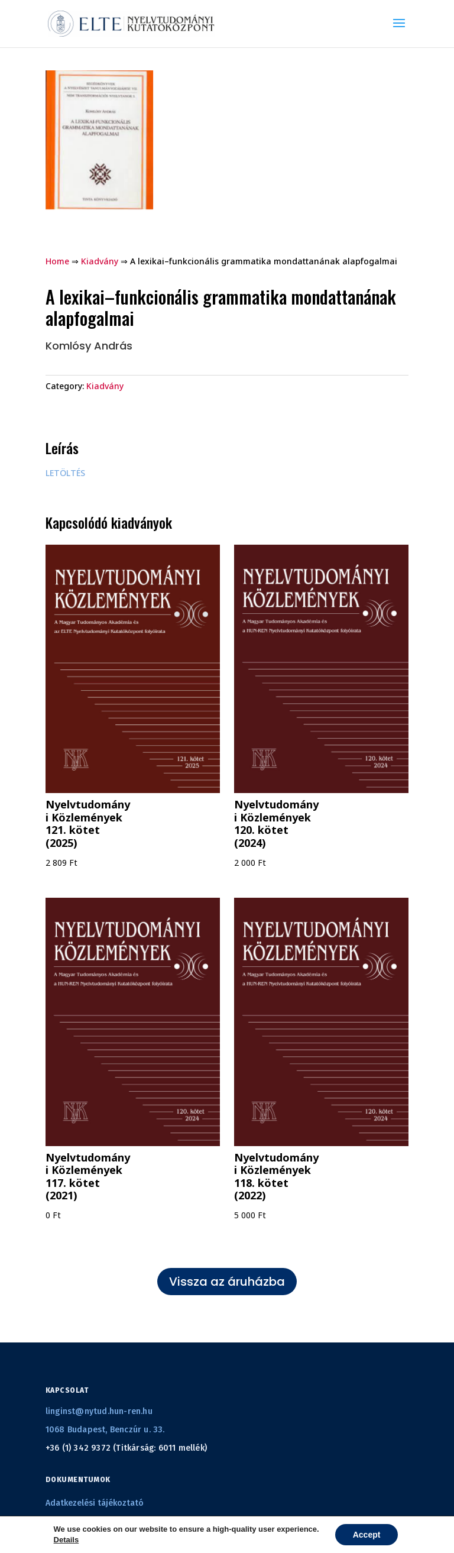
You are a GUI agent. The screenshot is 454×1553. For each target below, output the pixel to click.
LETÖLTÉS (65, 472)
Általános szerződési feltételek (106, 1525)
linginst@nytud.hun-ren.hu (99, 1411)
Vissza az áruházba (227, 1281)
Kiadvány (99, 261)
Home (57, 261)
